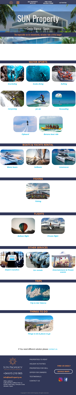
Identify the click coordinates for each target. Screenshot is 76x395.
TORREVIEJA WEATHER (38, 51)
